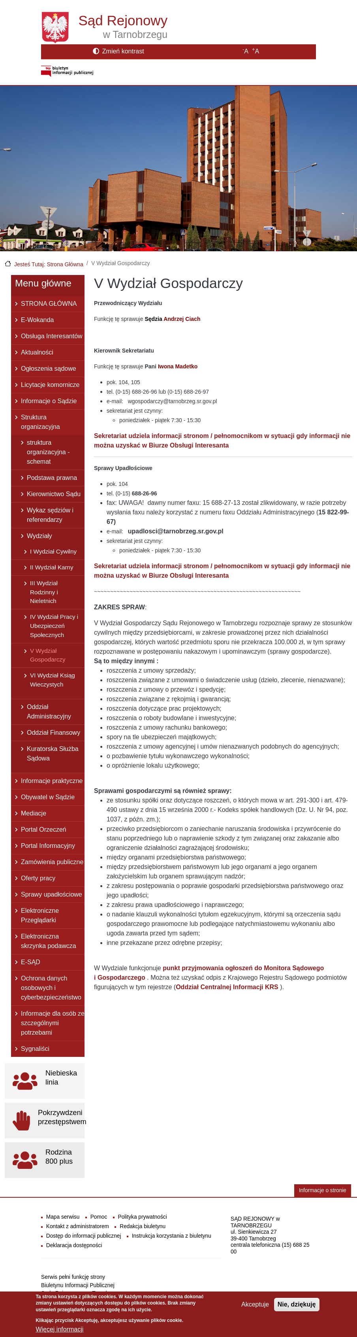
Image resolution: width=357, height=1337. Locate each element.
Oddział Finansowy (53, 732)
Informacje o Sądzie (49, 401)
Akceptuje (255, 1304)
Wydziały (39, 536)
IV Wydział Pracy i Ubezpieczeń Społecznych (54, 625)
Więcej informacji (59, 1329)
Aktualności (37, 352)
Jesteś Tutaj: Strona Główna (48, 264)
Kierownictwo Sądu (54, 494)
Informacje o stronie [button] (322, 1190)
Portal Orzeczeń (43, 829)
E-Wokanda (37, 320)
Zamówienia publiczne (52, 862)
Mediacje (33, 813)
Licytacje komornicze (50, 384)
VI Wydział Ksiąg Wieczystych (52, 680)
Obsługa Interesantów (52, 336)
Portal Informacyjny (48, 845)
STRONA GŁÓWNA (49, 303)
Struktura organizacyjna (40, 422)
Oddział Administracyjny (49, 712)
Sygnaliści (35, 1048)
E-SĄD (30, 962)
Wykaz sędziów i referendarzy (50, 515)
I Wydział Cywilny (53, 551)
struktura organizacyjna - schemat (48, 452)
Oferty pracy (38, 878)
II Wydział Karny (51, 567)
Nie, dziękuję (297, 1304)
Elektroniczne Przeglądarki (40, 915)
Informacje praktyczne (52, 781)
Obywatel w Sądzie (48, 797)
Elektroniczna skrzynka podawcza (48, 941)
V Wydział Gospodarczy (47, 655)
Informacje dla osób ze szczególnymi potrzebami (53, 1023)
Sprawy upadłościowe (51, 894)
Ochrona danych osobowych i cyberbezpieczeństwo (51, 988)
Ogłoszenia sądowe (48, 368)
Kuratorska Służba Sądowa (53, 753)
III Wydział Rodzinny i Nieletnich (44, 592)
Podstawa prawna (52, 477)
